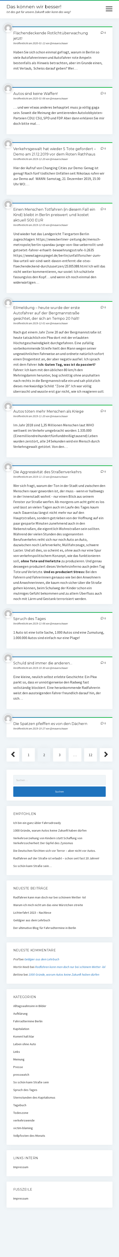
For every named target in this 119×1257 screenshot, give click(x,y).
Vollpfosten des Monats (29, 1136)
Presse (18, 1067)
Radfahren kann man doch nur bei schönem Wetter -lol (49, 897)
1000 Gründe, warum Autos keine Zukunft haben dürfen (50, 830)
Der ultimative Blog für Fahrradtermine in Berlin (44, 928)
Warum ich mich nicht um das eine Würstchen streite (48, 905)
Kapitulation (21, 1029)
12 (90, 755)
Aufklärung (20, 1014)
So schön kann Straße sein (31, 1082)
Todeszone (20, 1113)
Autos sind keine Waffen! (35, 94)
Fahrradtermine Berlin (28, 1021)
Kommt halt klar (23, 1036)
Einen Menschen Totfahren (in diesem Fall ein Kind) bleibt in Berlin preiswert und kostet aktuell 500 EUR (54, 214)
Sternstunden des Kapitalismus (34, 1097)
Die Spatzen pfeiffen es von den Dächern (50, 724)
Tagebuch (19, 1105)
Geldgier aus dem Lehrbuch (31, 920)
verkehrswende (24, 1120)
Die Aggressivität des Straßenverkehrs (47, 472)
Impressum (20, 1167)
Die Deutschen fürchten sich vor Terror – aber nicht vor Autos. (54, 851)
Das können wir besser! (34, 6)
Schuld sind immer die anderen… (42, 663)
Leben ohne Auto (24, 1044)
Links (16, 1052)
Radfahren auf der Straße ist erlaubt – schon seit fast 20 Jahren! (56, 858)
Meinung (19, 1059)
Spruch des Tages (29, 619)
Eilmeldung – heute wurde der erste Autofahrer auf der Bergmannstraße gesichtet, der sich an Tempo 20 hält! (46, 313)
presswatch (21, 1075)
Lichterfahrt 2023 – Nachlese (32, 913)
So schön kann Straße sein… (32, 866)
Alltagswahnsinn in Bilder (29, 1006)
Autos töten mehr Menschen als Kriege (48, 411)
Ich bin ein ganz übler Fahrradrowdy (37, 823)
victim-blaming (23, 1128)
